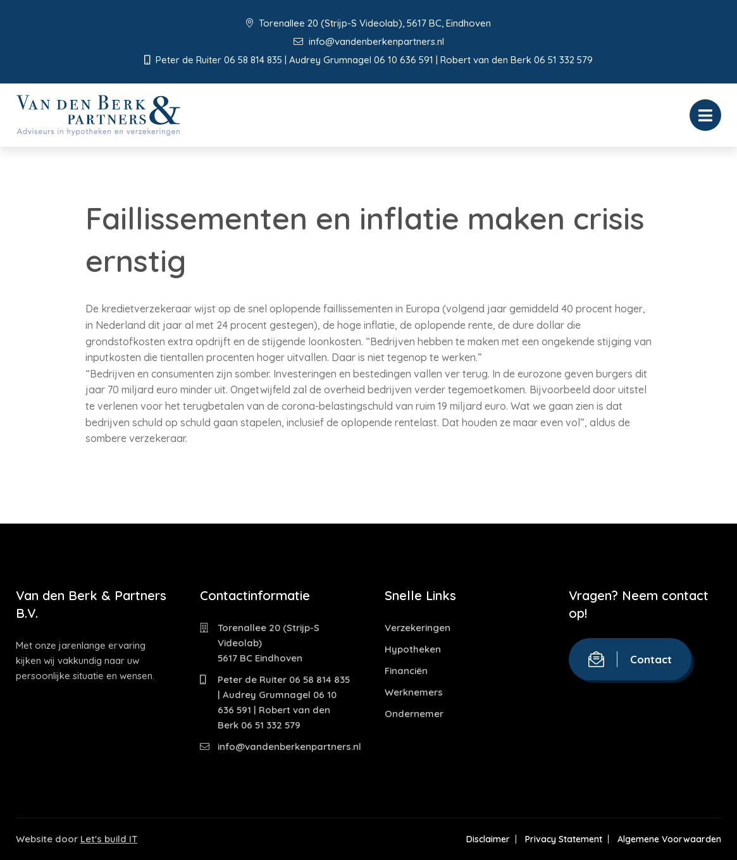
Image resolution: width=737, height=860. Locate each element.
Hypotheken (413, 649)
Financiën (406, 671)
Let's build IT (108, 839)
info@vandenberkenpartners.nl (369, 41)
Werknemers (414, 692)
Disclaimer (488, 839)
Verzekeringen (417, 628)
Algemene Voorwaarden (669, 839)
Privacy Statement (563, 839)
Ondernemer (414, 714)
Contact (630, 659)
